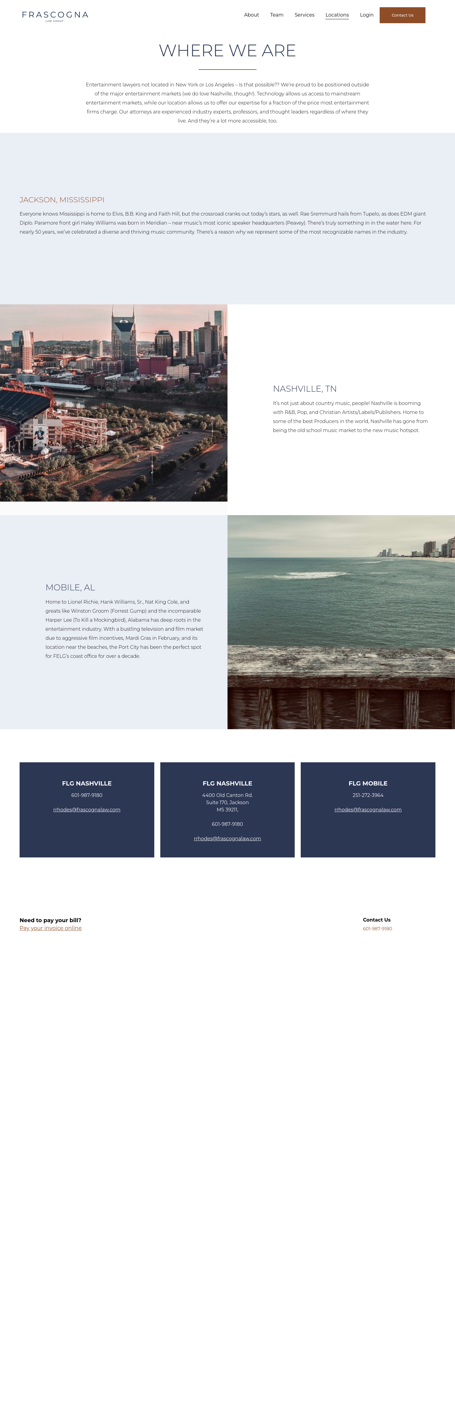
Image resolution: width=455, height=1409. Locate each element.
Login (367, 15)
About (251, 15)
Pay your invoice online (51, 928)
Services (304, 15)
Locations (337, 15)
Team (277, 15)
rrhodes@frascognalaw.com (87, 810)
